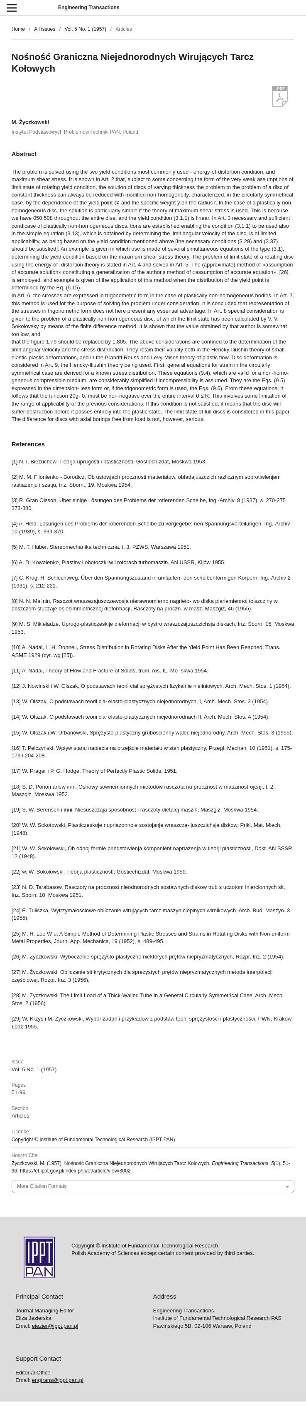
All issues (44, 29)
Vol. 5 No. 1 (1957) (85, 29)
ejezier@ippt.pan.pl (55, 1326)
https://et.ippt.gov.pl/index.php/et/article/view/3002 (75, 1171)
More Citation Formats (41, 1186)
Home (18, 29)
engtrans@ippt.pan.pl (57, 1380)
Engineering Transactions (89, 7)
